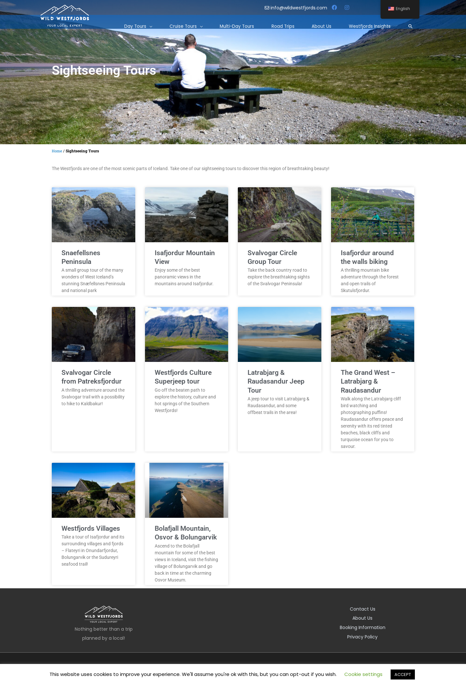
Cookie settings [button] (363, 674)
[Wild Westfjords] (65, 13)
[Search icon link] (410, 24)
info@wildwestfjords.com (296, 8)
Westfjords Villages (90, 528)
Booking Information (362, 627)
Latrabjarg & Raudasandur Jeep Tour (276, 381)
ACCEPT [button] (402, 674)
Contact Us (362, 609)
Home (57, 150)
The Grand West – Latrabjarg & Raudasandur (368, 381)
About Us (362, 618)
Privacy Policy (362, 636)
